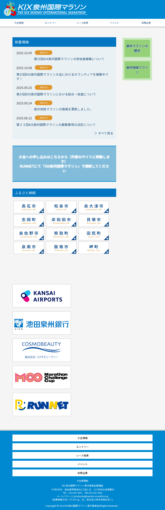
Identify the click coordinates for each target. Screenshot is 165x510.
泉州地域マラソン (137, 69)
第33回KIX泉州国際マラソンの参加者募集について (69, 58)
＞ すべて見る (103, 133)
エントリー (50, 22)
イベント (114, 22)
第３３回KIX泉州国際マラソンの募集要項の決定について (56, 124)
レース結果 (82, 22)
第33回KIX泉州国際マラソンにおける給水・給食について (56, 94)
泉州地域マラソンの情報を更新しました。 (63, 109)
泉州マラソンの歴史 (137, 48)
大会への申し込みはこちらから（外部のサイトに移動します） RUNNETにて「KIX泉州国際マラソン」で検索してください (64, 163)
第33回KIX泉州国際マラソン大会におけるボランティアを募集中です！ (62, 76)
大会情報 (19, 22)
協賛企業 (146, 22)
